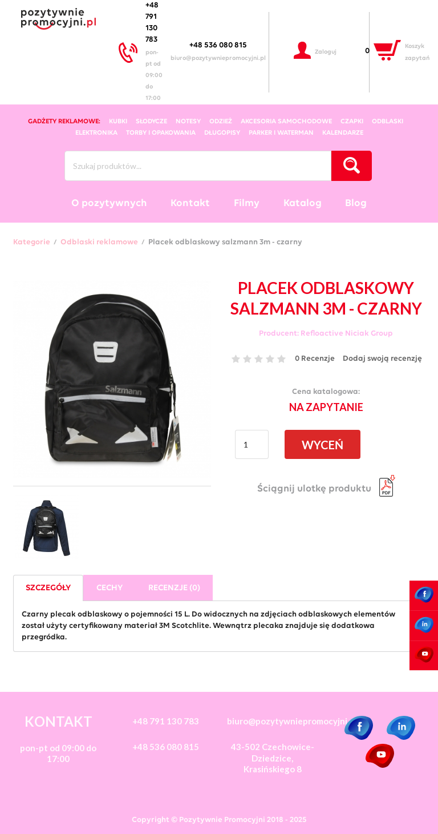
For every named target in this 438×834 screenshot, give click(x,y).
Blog (356, 203)
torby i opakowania (161, 133)
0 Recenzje (315, 358)
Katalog (302, 203)
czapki (351, 121)
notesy (188, 121)
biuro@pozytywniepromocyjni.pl (218, 58)
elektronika (96, 133)
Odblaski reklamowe (99, 243)
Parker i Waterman (281, 133)
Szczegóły (48, 588)
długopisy (222, 133)
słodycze (151, 121)
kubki (118, 121)
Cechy (109, 588)
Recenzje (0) (174, 588)
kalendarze (342, 133)
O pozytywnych (109, 203)
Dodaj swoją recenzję (382, 358)
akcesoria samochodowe (286, 121)
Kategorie (31, 243)
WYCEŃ (322, 445)
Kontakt (190, 203)
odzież (220, 121)
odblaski (387, 121)
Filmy (246, 203)
